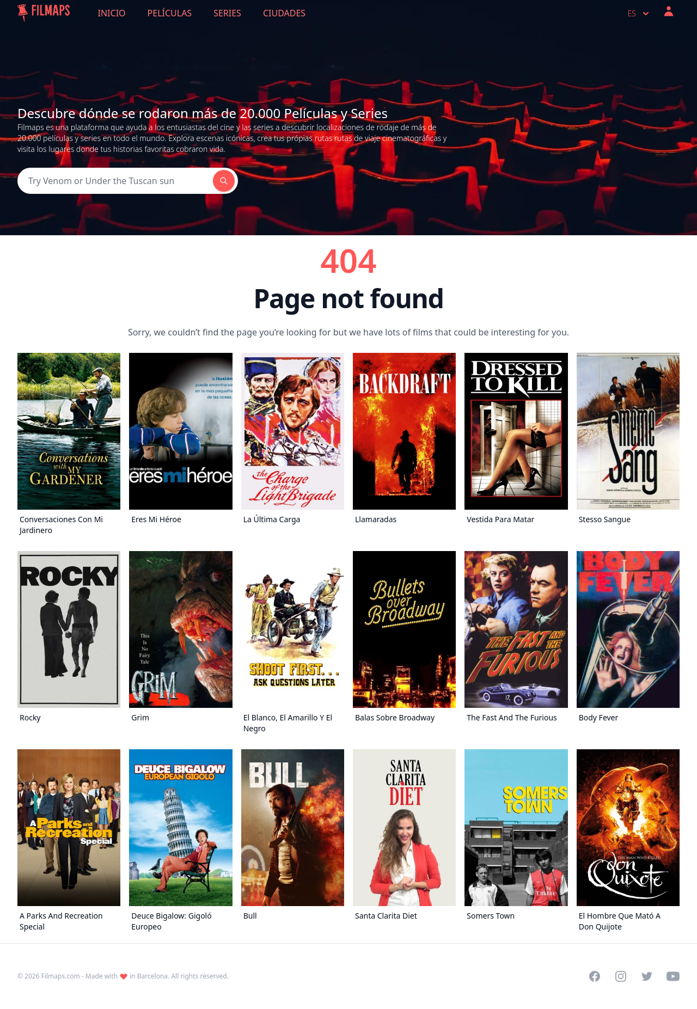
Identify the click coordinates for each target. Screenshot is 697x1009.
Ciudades (284, 13)
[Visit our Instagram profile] (620, 976)
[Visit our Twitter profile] (646, 976)
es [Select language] (639, 13)
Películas (170, 13)
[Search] (115, 181)
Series (227, 13)
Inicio (112, 13)
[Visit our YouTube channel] (673, 976)
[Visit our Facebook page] (594, 976)
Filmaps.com (60, 976)
